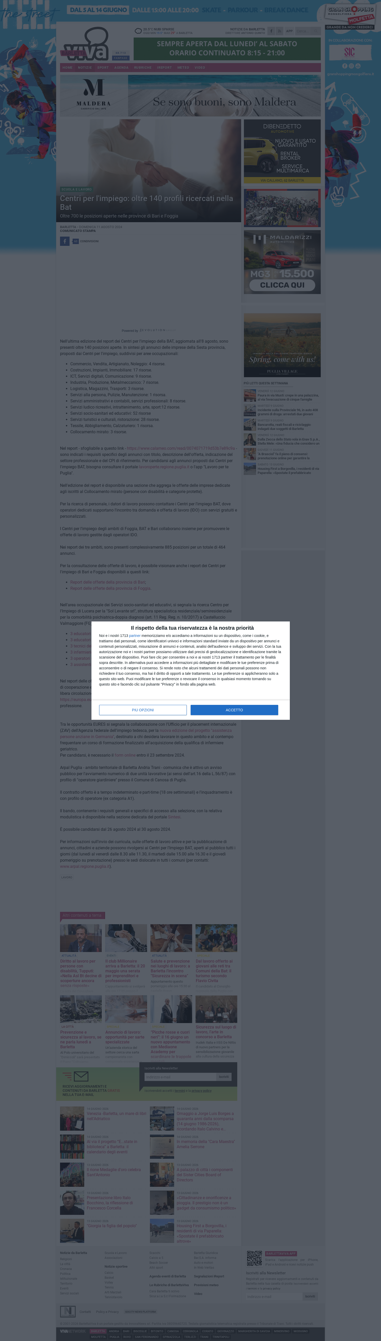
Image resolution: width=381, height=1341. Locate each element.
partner (134, 635)
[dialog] (190, 670)
